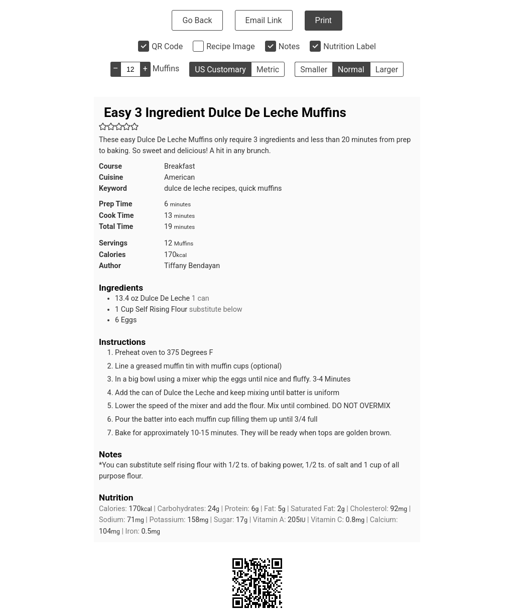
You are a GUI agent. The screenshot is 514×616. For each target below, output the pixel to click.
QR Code (167, 46)
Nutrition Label (349, 46)
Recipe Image (230, 46)
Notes (289, 46)
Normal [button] (351, 69)
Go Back (197, 20)
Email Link (263, 20)
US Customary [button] (220, 69)
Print (323, 20)
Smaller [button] (313, 69)
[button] (103, 126)
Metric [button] (267, 69)
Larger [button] (386, 69)
